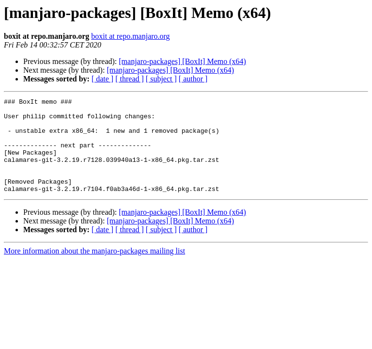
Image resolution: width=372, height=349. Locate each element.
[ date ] (102, 79)
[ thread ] (129, 79)
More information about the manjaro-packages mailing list (94, 270)
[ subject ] (161, 79)
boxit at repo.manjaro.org (130, 36)
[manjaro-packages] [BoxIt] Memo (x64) (182, 61)
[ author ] (193, 79)
